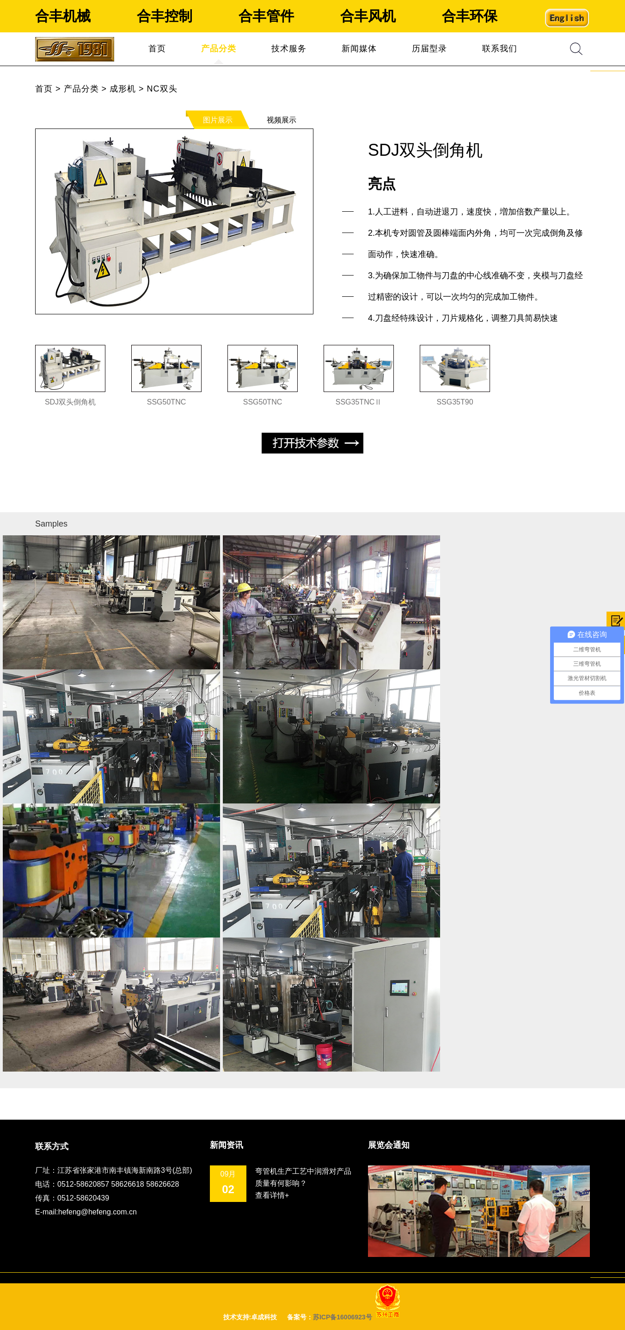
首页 (157, 48)
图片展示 (218, 120)
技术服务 (288, 48)
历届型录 (429, 48)
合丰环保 (469, 16)
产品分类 (218, 48)
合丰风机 (368, 16)
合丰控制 (164, 16)
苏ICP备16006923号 (342, 1317)
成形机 (123, 88)
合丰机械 (63, 16)
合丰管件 (266, 16)
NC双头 (162, 88)
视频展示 (281, 120)
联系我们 (499, 48)
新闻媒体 (359, 48)
